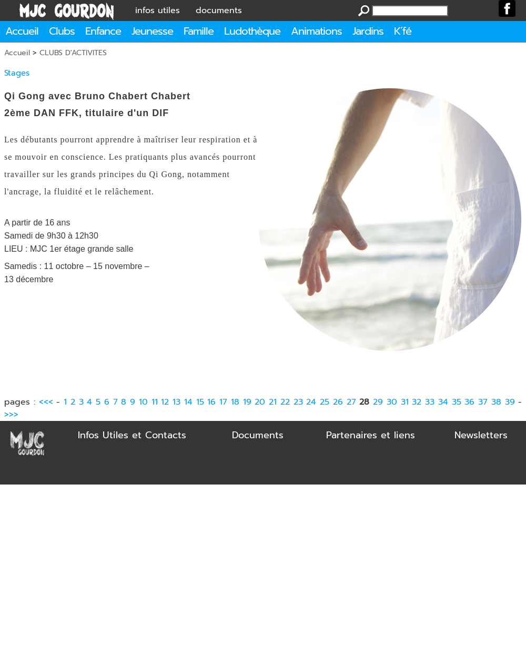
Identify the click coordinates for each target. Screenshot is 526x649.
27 (351, 402)
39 (510, 402)
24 (311, 402)
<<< (46, 402)
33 (429, 402)
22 (285, 402)
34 (443, 402)
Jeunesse (152, 31)
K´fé (402, 31)
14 (188, 402)
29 (378, 402)
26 (338, 402)
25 (324, 402)
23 (298, 402)
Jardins (367, 31)
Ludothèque (252, 31)
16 (211, 402)
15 (200, 402)
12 (165, 402)
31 (405, 402)
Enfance (103, 31)
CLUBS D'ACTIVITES (73, 52)
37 (483, 402)
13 (176, 402)
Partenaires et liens (370, 435)
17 (223, 402)
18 (235, 402)
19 (247, 402)
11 (154, 402)
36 (469, 402)
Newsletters (481, 435)
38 (496, 402)
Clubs (62, 31)
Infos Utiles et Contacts (132, 435)
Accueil (21, 31)
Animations (316, 31)
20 (260, 402)
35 (456, 402)
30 (392, 402)
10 (143, 402)
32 (416, 402)
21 (273, 402)
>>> (11, 414)
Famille (199, 31)
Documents (258, 435)
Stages (16, 73)
